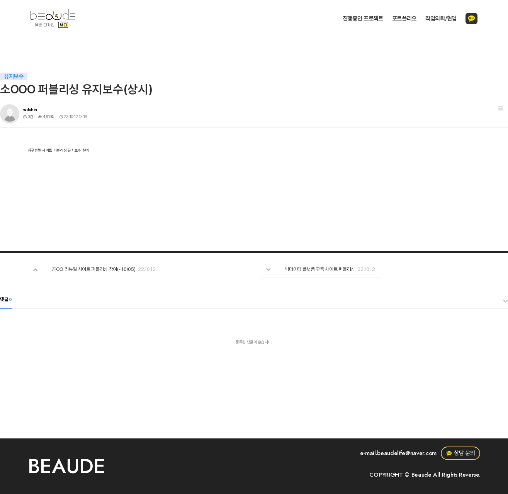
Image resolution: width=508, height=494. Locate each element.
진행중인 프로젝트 (363, 18)
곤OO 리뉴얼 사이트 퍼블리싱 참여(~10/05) (93, 269)
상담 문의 (460, 453)
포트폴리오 (404, 18)
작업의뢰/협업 (441, 18)
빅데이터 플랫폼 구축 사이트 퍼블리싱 (320, 269)
